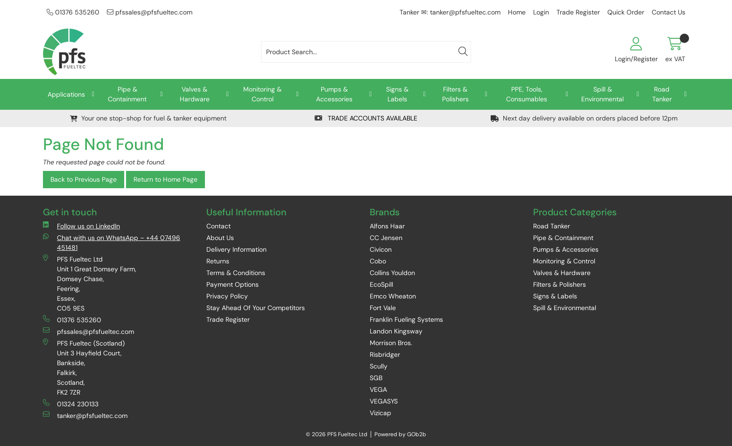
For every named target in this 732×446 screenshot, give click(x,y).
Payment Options (232, 284)
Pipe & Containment (127, 94)
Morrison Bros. (391, 343)
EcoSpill (381, 284)
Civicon (381, 249)
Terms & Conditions (235, 273)
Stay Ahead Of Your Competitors (255, 308)
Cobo (378, 261)
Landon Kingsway (396, 331)
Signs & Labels (397, 94)
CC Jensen (386, 238)
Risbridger (385, 354)
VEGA (378, 389)
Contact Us (668, 12)
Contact (218, 226)
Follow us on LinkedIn (81, 225)
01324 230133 (71, 403)
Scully (378, 366)
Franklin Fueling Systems (406, 319)
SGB (376, 378)
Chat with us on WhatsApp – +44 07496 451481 (111, 242)
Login (541, 12)
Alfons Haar (387, 226)
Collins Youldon (392, 273)
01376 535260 (73, 12)
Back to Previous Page (83, 179)
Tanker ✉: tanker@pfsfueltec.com (450, 12)
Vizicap (380, 413)
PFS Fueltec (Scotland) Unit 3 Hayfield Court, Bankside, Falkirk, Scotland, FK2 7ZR (84, 367)
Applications (66, 94)
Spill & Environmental (602, 94)
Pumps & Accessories (334, 94)
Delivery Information (236, 249)
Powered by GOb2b (400, 434)
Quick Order (625, 12)
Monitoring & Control (262, 94)
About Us (220, 238)
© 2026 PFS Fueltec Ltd (336, 434)
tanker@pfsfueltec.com (85, 415)
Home (517, 12)
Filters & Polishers (455, 94)
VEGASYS (384, 401)
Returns (217, 261)
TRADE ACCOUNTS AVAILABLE (366, 118)
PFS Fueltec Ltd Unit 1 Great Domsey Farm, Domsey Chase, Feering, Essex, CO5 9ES (89, 283)
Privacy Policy (227, 296)
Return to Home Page (165, 179)
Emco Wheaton (393, 296)
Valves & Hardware (195, 94)
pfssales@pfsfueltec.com (149, 12)
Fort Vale (383, 308)
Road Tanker (662, 94)
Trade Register (578, 12)
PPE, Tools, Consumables (526, 94)
